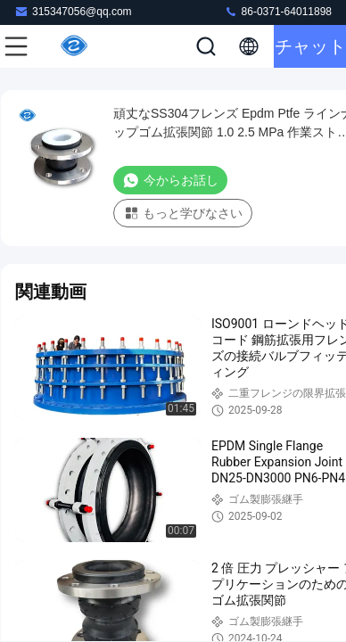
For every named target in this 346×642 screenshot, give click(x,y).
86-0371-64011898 (278, 11)
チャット (310, 46)
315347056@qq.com (73, 11)
